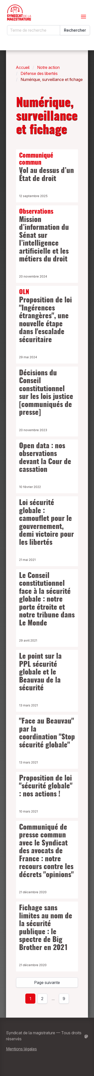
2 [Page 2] (42, 998)
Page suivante (47, 982)
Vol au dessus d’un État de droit (47, 167)
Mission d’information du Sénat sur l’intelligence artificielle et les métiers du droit (47, 235)
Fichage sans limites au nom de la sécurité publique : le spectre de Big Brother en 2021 (45, 928)
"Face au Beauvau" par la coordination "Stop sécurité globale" (47, 733)
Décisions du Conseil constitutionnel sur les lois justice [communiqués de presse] (46, 393)
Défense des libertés (39, 73)
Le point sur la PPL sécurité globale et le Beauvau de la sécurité (40, 672)
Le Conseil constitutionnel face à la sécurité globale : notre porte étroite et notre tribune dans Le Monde (47, 599)
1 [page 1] (30, 998)
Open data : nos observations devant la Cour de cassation (45, 458)
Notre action (48, 67)
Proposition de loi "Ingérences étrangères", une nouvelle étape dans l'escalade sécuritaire (47, 316)
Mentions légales (21, 1048)
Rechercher (75, 30)
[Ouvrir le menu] (83, 17)
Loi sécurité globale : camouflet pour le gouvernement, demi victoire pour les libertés (46, 523)
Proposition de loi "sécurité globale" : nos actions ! (45, 786)
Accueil (23, 67)
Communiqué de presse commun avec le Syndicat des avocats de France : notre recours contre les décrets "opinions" (46, 851)
